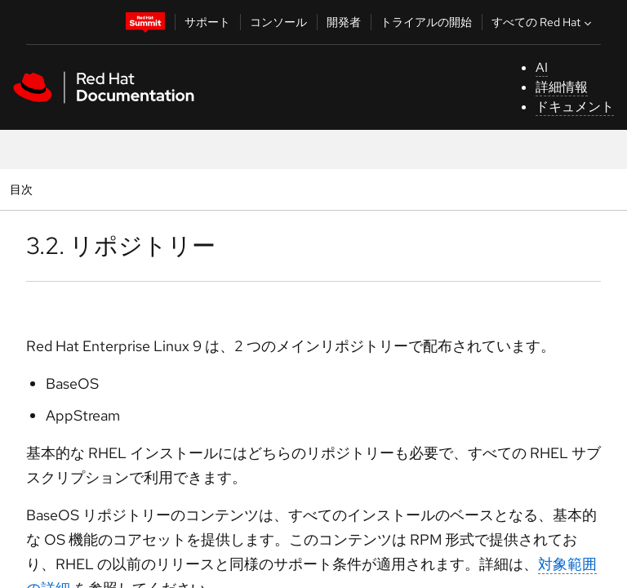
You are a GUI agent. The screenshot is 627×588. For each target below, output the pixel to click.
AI (542, 67)
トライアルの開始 (426, 22)
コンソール (278, 22)
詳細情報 (562, 87)
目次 (23, 189)
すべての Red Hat (543, 22)
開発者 (344, 22)
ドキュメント (575, 106)
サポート (207, 22)
